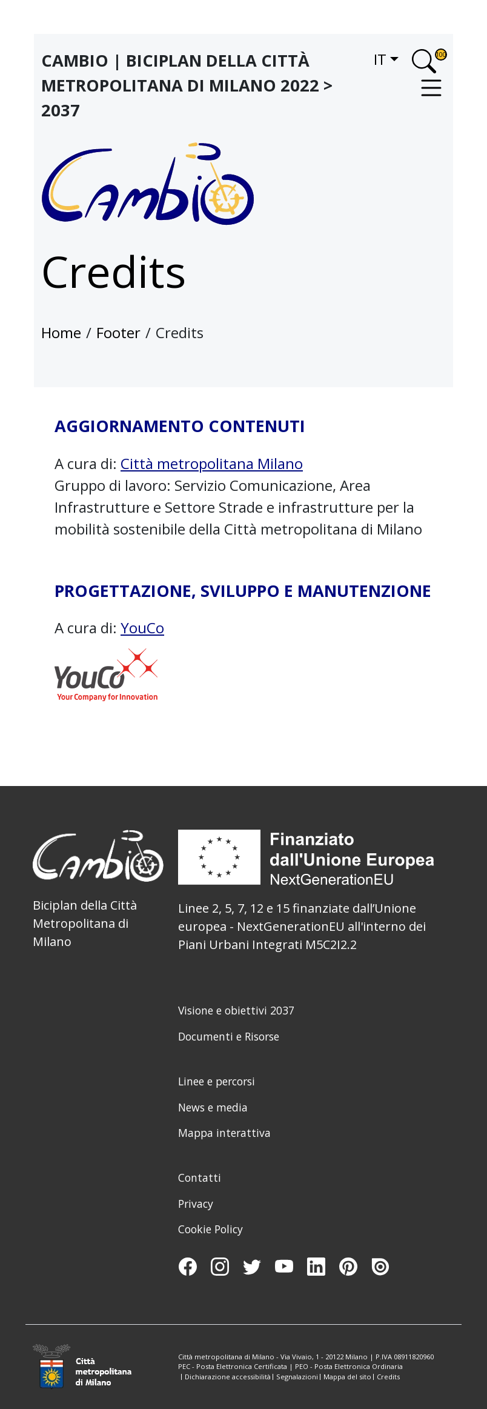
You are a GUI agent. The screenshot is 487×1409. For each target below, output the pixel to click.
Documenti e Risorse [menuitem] (228, 1036)
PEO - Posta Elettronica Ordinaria (349, 1366)
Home (61, 332)
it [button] (380, 59)
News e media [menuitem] (213, 1107)
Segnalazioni (297, 1376)
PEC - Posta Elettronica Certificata (232, 1366)
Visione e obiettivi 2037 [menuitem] (236, 1010)
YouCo (142, 628)
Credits (388, 1376)
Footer (118, 332)
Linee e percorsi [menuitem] (216, 1081)
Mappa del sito (347, 1376)
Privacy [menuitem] (195, 1203)
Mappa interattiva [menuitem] (224, 1132)
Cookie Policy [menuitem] (210, 1229)
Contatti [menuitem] (199, 1177)
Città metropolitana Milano (212, 463)
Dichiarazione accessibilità (228, 1376)
